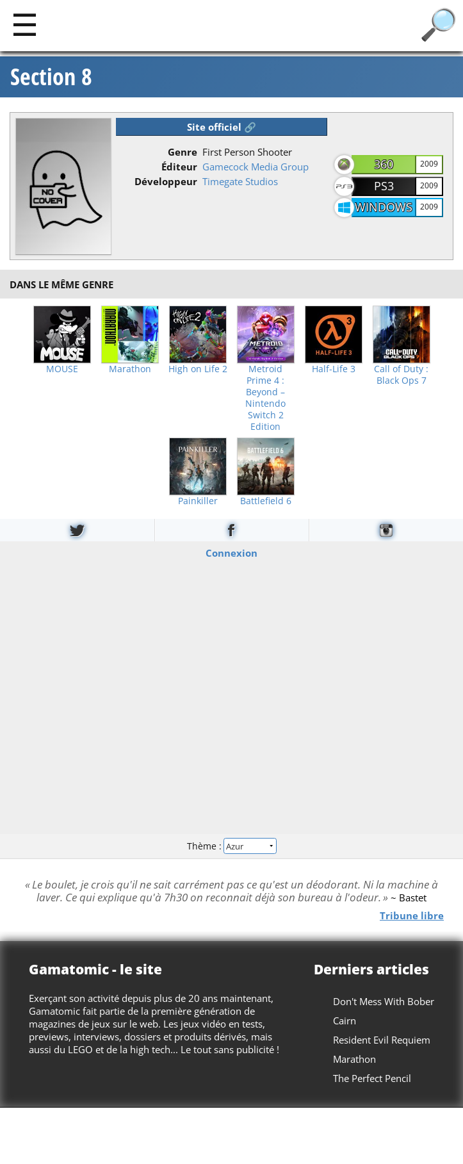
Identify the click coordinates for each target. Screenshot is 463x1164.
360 (383, 164)
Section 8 (51, 76)
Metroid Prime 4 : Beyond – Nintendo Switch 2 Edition (265, 397)
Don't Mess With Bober (383, 1001)
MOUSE (62, 369)
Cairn (344, 1020)
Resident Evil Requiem (381, 1039)
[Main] (24, 24)
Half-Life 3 (333, 369)
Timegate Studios (240, 181)
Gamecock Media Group (255, 166)
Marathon (130, 369)
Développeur (165, 181)
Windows (383, 207)
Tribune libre (412, 914)
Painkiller (198, 501)
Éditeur (179, 166)
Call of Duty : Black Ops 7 (401, 374)
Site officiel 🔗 (221, 126)
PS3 (384, 185)
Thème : (231, 846)
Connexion (231, 552)
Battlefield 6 (265, 501)
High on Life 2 (197, 369)
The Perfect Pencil (372, 1078)
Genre (182, 151)
